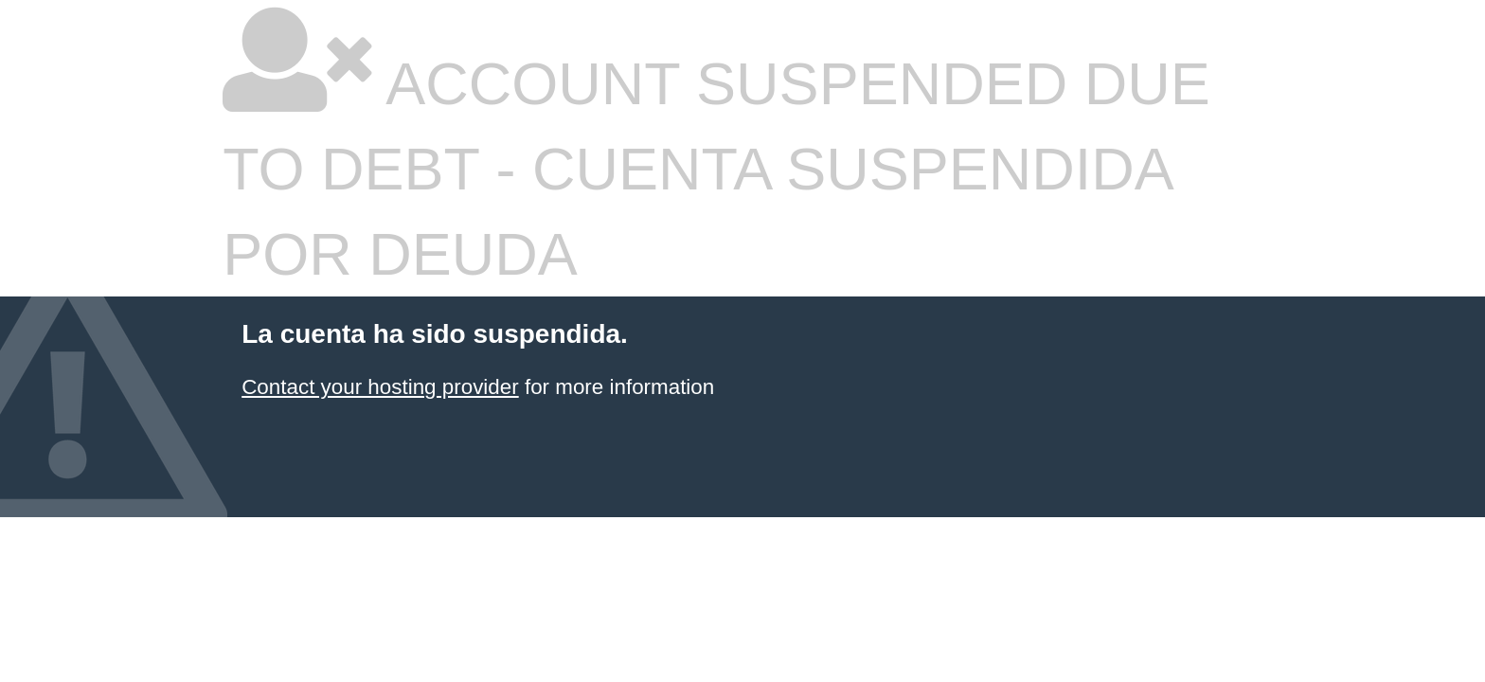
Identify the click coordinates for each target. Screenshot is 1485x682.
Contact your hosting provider (380, 387)
